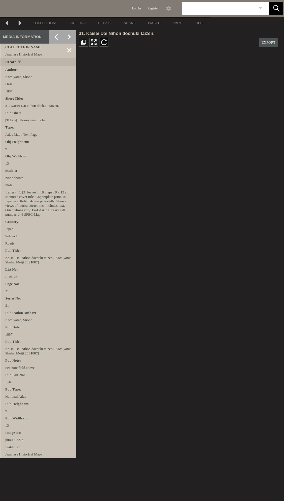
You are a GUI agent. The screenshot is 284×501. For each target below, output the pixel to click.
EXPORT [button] (268, 42)
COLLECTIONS (45, 23)
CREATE (104, 23)
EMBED (154, 23)
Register (153, 8)
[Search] (219, 8)
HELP (199, 23)
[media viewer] (180, 276)
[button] (276, 8)
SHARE (130, 23)
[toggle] (20, 62)
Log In (136, 8)
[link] (260, 8)
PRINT (178, 23)
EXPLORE (78, 23)
